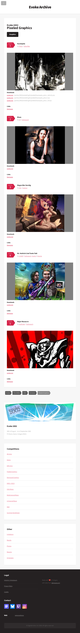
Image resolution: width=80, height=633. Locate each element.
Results (9, 540)
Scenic (34, 256)
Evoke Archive (40, 7)
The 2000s (16, 393)
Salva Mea (27, 46)
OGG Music (10, 489)
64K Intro (10, 466)
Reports (9, 552)
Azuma (40, 256)
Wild (8, 507)
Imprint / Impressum (10, 580)
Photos (9, 546)
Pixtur (21, 46)
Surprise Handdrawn (13, 513)
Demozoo (10, 109)
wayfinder (22, 324)
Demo (9, 460)
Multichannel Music (13, 495)
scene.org (10, 95)
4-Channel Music (12, 501)
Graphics (12, 34)
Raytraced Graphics (13, 477)
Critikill (21, 256)
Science (24, 188)
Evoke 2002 (12, 25)
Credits (6, 592)
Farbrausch (25, 120)
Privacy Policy (8, 586)
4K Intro (9, 454)
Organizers (10, 558)
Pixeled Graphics (44, 393)
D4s (20, 188)
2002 (24, 393)
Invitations (10, 534)
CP (20, 120)
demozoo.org (56, 583)
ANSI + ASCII (11, 483)
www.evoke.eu (19, 615)
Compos (32, 393)
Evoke (8, 393)
